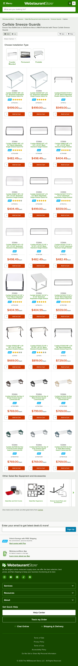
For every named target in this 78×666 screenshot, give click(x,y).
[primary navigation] (7, 3)
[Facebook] (17, 577)
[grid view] (7, 34)
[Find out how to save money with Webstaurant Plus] (10, 100)
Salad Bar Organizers (36, 501)
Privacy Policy (39, 642)
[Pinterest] (30, 577)
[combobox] (39, 9)
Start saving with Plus (17, 543)
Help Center (39, 612)
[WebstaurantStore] (33, 565)
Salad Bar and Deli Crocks (13, 501)
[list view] (14, 34)
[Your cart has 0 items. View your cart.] (72, 3)
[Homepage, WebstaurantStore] (39, 3)
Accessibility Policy (39, 650)
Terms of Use (39, 646)
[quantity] (7, 114)
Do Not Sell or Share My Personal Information (39, 653)
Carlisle (40, 510)
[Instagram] (4, 577)
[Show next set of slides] (73, 493)
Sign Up (70, 529)
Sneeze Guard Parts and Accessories (58, 501)
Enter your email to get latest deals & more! (25, 525)
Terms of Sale (39, 638)
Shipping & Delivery (52, 626)
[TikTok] (24, 577)
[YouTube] (11, 577)
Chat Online (22, 626)
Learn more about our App (19, 556)
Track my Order (39, 619)
